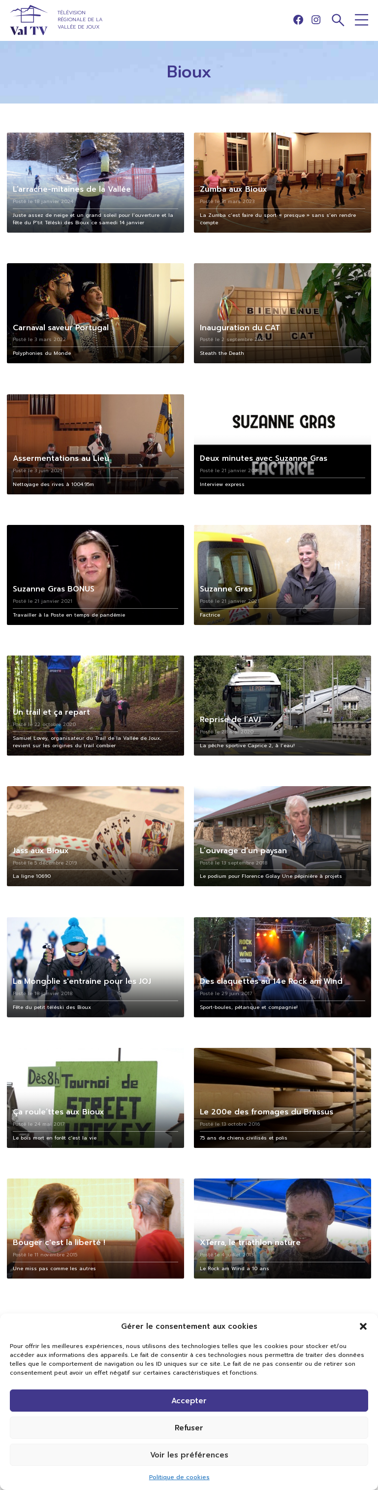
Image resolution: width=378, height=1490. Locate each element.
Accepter (189, 1400)
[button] (363, 1326)
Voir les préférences (189, 1455)
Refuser (189, 1427)
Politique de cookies (179, 1477)
